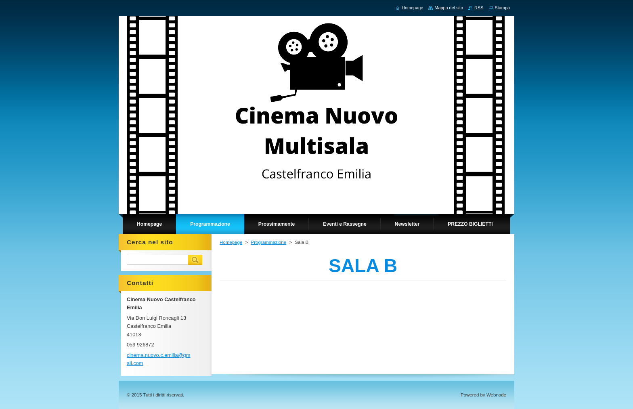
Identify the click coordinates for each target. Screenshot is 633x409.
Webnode (496, 394)
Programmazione (268, 242)
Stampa (502, 7)
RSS (478, 7)
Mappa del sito (448, 7)
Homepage (231, 242)
